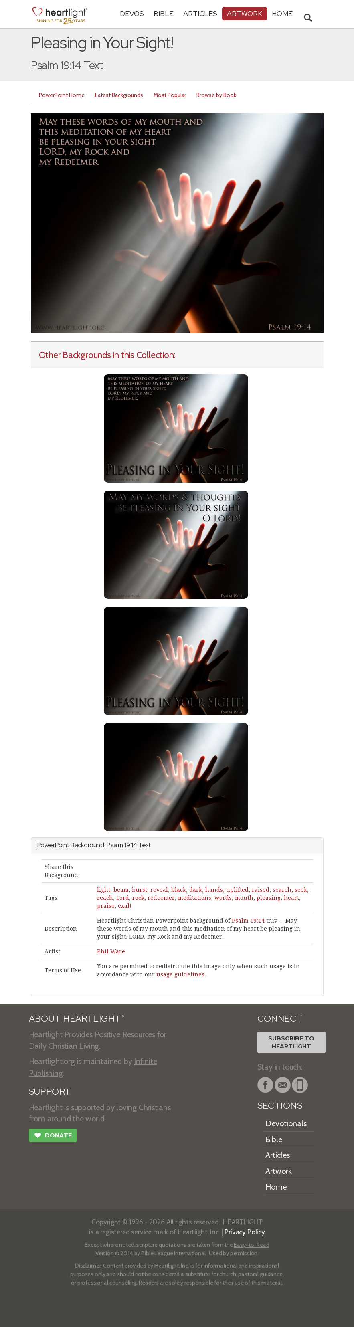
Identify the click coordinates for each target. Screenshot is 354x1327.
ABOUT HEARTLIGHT (76, 1018)
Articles (200, 13)
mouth (244, 898)
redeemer (161, 898)
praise (106, 906)
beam (121, 890)
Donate (53, 1136)
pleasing (269, 898)
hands (214, 890)
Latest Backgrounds (119, 95)
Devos (132, 13)
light (103, 890)
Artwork (244, 13)
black (178, 890)
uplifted (237, 890)
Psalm (115, 845)
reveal (159, 890)
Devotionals (286, 1123)
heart (291, 898)
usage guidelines (180, 974)
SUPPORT (50, 1091)
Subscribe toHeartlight (291, 1042)
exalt (124, 906)
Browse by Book (216, 95)
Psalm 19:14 (248, 920)
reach (105, 898)
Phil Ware (111, 951)
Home (276, 1187)
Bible (164, 13)
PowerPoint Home (62, 95)
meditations (194, 898)
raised (260, 890)
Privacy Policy (245, 1232)
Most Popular (170, 95)
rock (138, 898)
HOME (282, 13)
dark (195, 890)
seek (301, 890)
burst (139, 890)
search (282, 890)
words (223, 898)
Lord (122, 898)
